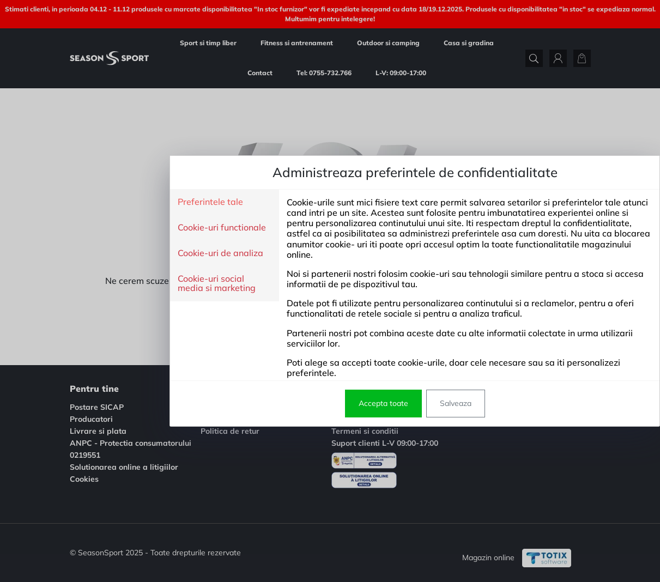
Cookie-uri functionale (137, 228)
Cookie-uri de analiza (135, 253)
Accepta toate (298, 403)
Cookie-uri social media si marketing (132, 283)
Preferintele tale (125, 202)
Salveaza (370, 403)
